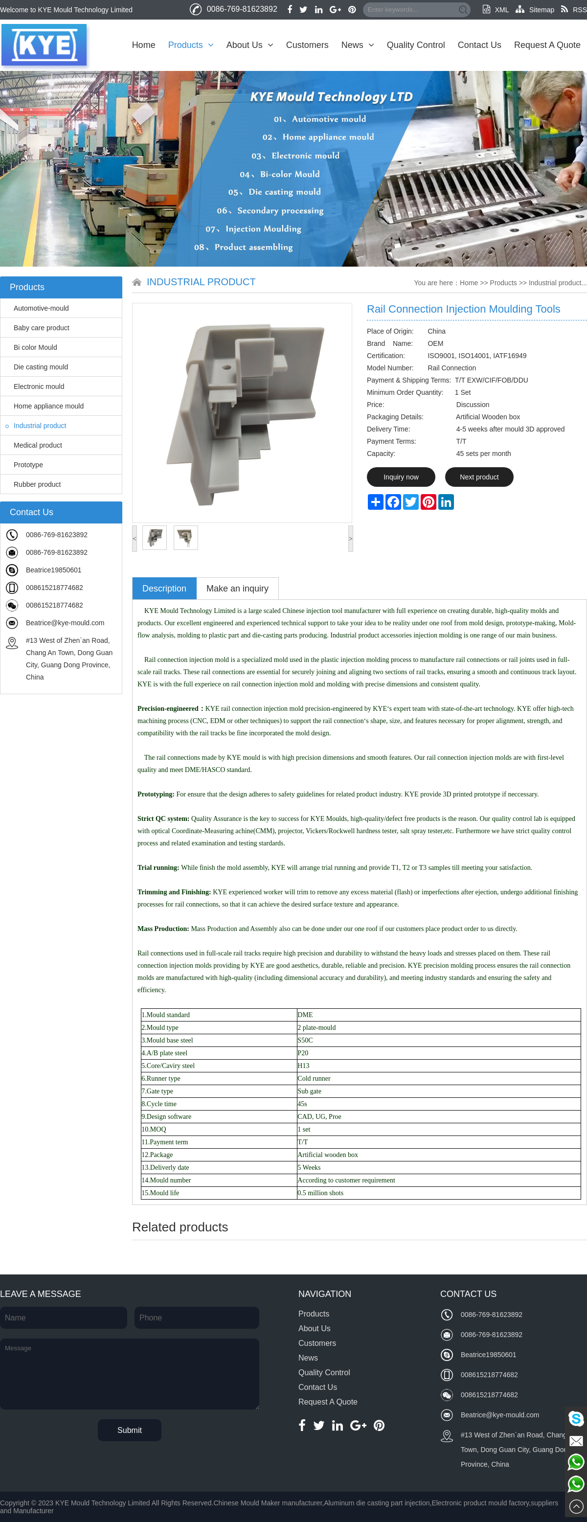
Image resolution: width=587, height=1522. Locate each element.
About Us (249, 45)
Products (191, 45)
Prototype (24, 465)
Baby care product (37, 328)
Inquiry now (401, 477)
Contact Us (479, 45)
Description (164, 588)
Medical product (33, 445)
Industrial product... (558, 283)
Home (144, 45)
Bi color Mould (31, 347)
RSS (574, 10)
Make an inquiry (237, 588)
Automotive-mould (37, 308)
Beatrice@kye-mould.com (65, 623)
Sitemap (535, 10)
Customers (307, 45)
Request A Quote (547, 45)
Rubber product (33, 484)
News (357, 45)
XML (496, 10)
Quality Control (416, 45)
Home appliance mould (44, 406)
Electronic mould (35, 386)
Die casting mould (36, 367)
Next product (479, 477)
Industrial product (35, 426)
